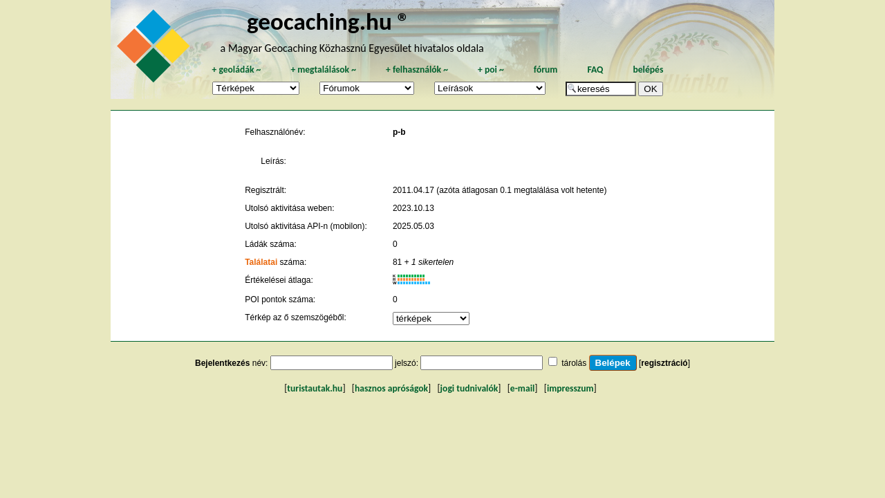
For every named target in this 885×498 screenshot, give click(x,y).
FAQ (595, 69)
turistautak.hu (314, 388)
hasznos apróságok (391, 388)
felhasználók (417, 69)
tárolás (573, 363)
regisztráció (664, 363)
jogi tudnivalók (469, 388)
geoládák (236, 69)
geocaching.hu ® (328, 21)
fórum (546, 69)
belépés (648, 69)
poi (491, 69)
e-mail (522, 388)
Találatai (261, 262)
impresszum (570, 388)
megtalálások (323, 69)
